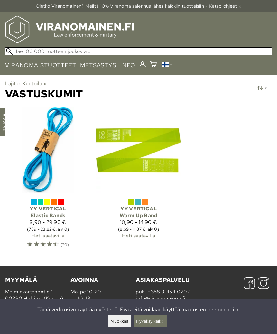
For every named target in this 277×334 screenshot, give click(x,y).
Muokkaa (119, 321)
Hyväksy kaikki (150, 321)
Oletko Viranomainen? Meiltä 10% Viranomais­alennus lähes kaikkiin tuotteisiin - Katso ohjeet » (139, 6)
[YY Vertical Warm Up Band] (138, 180)
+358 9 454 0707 (168, 291)
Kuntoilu (35, 83)
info (127, 65)
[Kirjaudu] (142, 64)
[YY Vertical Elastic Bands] (48, 180)
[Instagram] (263, 284)
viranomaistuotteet (40, 65)
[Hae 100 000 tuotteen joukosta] (138, 51)
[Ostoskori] (153, 65)
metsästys (98, 65)
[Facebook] (249, 284)
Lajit (12, 83)
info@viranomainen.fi (160, 298)
